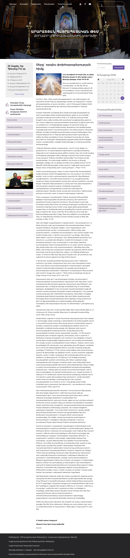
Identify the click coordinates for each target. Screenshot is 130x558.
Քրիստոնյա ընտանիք (15, 193)
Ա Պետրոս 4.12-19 (15, 80)
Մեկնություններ (104, 184)
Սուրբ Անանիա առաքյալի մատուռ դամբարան (16, 111)
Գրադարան (36, 4)
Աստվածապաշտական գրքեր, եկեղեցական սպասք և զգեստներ (110, 208)
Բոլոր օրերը (19, 94)
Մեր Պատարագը (105, 115)
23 (110, 98)
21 (102, 98)
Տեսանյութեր (49, 4)
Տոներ (101, 147)
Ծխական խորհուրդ (14, 127)
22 (106, 98)
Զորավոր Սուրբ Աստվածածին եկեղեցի (18, 104)
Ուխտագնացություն (14, 208)
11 (118, 90)
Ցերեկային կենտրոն (15, 164)
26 (122, 98)
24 (114, 98)
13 (99, 94)
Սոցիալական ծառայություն (17, 215)
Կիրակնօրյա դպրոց (15, 156)
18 (118, 94)
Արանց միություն (13, 135)
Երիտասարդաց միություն (17, 149)
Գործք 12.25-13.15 (15, 77)
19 (122, 94)
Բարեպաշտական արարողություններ (106, 139)
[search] (108, 4)
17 (114, 94)
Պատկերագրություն (106, 191)
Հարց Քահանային (65, 4)
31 (114, 102)
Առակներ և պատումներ (108, 162)
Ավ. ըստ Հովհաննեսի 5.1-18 (19, 83)
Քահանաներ (12, 120)
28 (102, 102)
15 (106, 94)
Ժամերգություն (104, 123)
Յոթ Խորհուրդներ (105, 130)
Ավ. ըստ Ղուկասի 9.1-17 (17, 74)
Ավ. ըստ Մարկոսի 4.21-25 (18, 90)
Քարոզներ (24, 4)
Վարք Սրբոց (103, 169)
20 (99, 98)
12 (122, 90)
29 (106, 102)
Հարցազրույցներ (13, 201)
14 (102, 94)
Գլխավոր (12, 4)
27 (99, 102)
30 (110, 102)
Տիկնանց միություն (14, 142)
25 (118, 98)
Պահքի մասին (104, 155)
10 (114, 90)
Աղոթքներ (103, 198)
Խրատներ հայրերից (106, 176)
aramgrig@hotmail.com (45, 550)
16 (110, 94)
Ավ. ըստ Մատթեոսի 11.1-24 (18, 87)
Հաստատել (118, 67)
